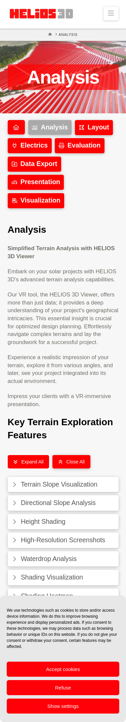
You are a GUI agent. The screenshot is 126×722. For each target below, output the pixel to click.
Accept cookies (63, 669)
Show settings (63, 706)
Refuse (63, 687)
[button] (111, 13)
